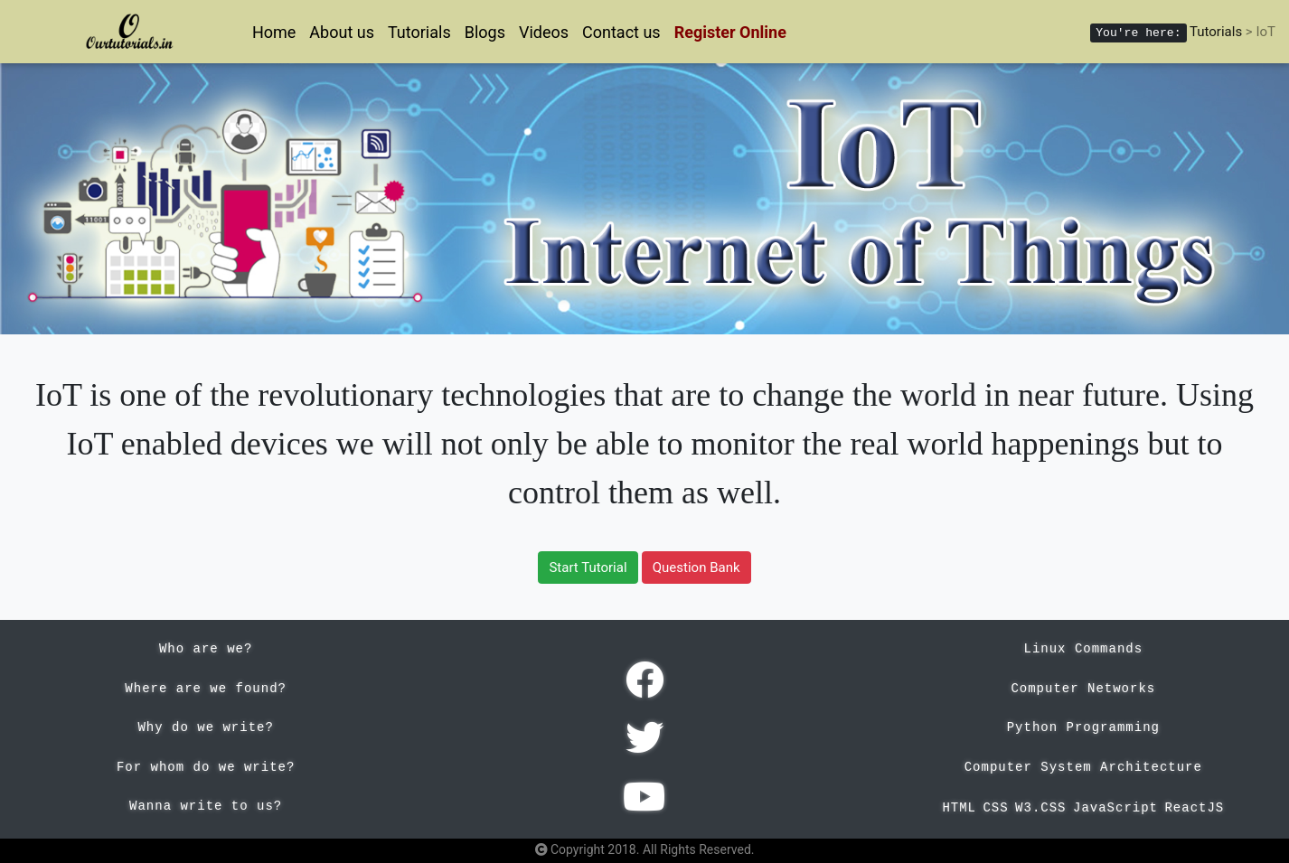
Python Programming (1083, 727)
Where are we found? (206, 688)
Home (274, 32)
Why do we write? (205, 727)
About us (341, 32)
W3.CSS (1040, 808)
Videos (544, 32)
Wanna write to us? (205, 806)
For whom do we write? (206, 767)
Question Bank (696, 567)
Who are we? (205, 649)
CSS (995, 808)
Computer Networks (1083, 688)
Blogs (485, 32)
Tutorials (419, 32)
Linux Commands (1083, 649)
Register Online (730, 32)
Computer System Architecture (1083, 767)
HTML (959, 808)
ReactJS (1194, 808)
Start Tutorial (587, 567)
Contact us (621, 32)
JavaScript (1115, 808)
